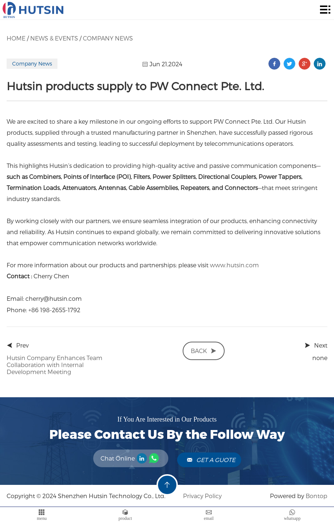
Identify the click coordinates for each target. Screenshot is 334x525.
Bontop (316, 495)
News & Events (54, 38)
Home (16, 38)
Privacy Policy (202, 495)
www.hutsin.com (234, 264)
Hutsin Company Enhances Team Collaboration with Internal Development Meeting (54, 364)
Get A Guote (211, 459)
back (204, 350)
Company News (108, 38)
